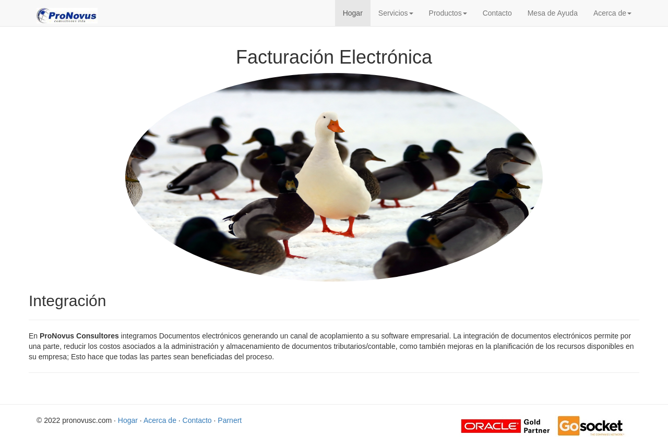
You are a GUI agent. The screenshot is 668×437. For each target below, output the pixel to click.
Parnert (230, 420)
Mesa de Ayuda (553, 13)
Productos (448, 13)
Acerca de (612, 13)
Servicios (395, 13)
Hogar (353, 13)
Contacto (497, 13)
